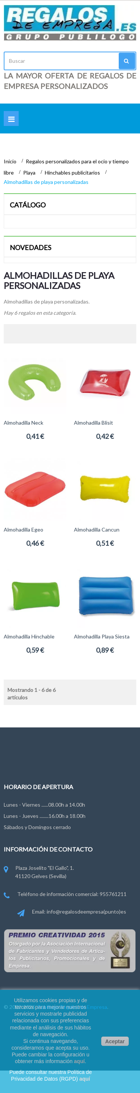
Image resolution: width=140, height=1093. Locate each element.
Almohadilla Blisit (93, 422)
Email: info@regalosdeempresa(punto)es (71, 912)
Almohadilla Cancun (96, 529)
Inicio (11, 161)
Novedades (30, 247)
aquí (79, 1061)
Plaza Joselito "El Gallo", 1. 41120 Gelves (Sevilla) (39, 873)
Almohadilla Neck (23, 422)
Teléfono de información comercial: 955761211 (65, 894)
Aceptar (115, 1041)
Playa (30, 172)
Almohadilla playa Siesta (102, 636)
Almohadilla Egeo (23, 529)
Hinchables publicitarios (73, 172)
